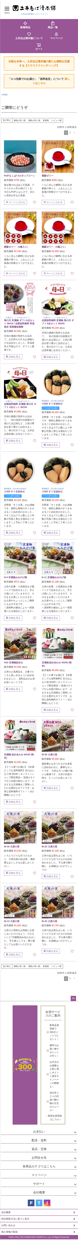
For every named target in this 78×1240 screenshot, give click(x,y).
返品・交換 (39, 1149)
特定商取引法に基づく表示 (15, 1218)
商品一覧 (53, 25)
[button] (74, 132)
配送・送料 (39, 1140)
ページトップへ (73, 998)
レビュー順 (57, 120)
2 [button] (70, 132)
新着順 (46, 120)
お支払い (39, 1131)
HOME (5, 95)
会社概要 (39, 1192)
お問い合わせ (8, 1225)
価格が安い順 (20, 120)
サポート (39, 1183)
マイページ (56, 36)
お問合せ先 (39, 1157)
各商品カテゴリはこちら (39, 1166)
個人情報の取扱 (9, 1231)
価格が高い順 (34, 120)
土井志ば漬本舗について (29, 36)
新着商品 (25, 25)
